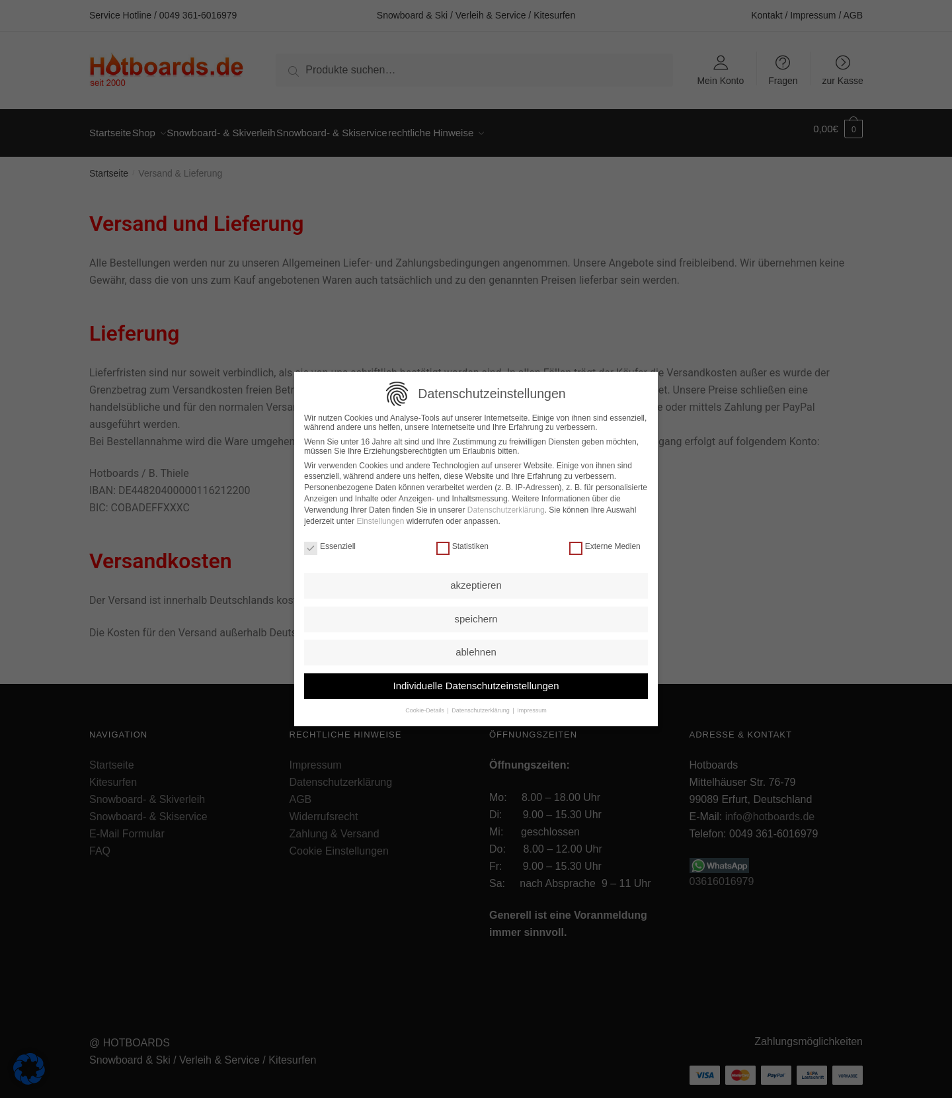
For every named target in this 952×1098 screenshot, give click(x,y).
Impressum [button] (532, 707)
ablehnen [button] (476, 648)
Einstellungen (380, 517)
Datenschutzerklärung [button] (481, 707)
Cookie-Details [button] (425, 707)
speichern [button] (475, 614)
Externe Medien (605, 542)
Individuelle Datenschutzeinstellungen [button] (476, 681)
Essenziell (330, 542)
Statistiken (462, 542)
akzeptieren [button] (476, 581)
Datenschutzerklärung (506, 506)
